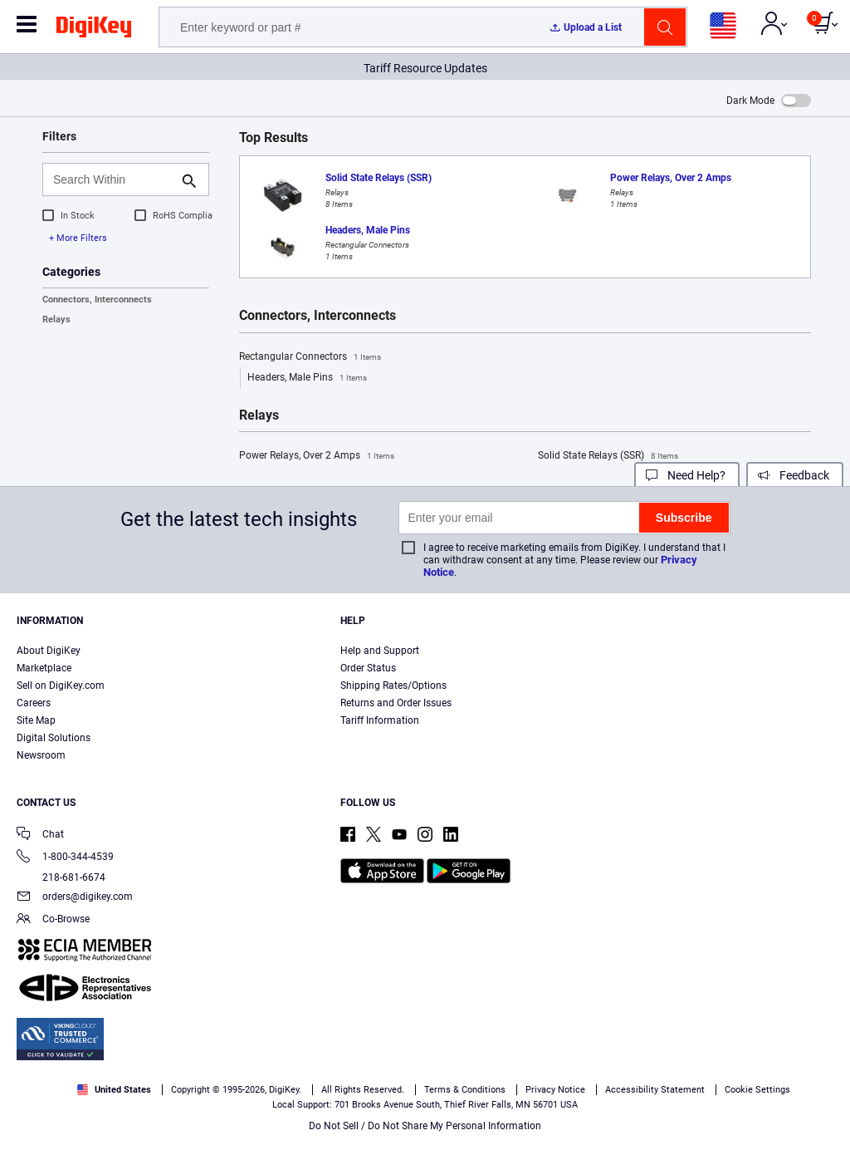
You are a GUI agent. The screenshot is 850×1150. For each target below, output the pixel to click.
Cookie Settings (757, 1089)
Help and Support (379, 650)
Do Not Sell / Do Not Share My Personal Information (425, 1126)
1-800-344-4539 (65, 858)
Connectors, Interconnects (97, 299)
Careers (34, 703)
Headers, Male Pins (307, 378)
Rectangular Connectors (310, 357)
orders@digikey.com (75, 898)
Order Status (368, 668)
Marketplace (44, 668)
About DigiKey (49, 650)
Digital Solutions (53, 738)
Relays (56, 319)
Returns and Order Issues (396, 703)
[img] (93, 30)
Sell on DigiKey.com (61, 685)
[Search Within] (112, 179)
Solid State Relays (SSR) (608, 456)
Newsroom (41, 755)
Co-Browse (53, 920)
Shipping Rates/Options (393, 685)
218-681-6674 (61, 877)
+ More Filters (78, 238)
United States (114, 1089)
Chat (40, 835)
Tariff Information (379, 720)
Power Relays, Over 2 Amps (316, 456)
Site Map (36, 720)
